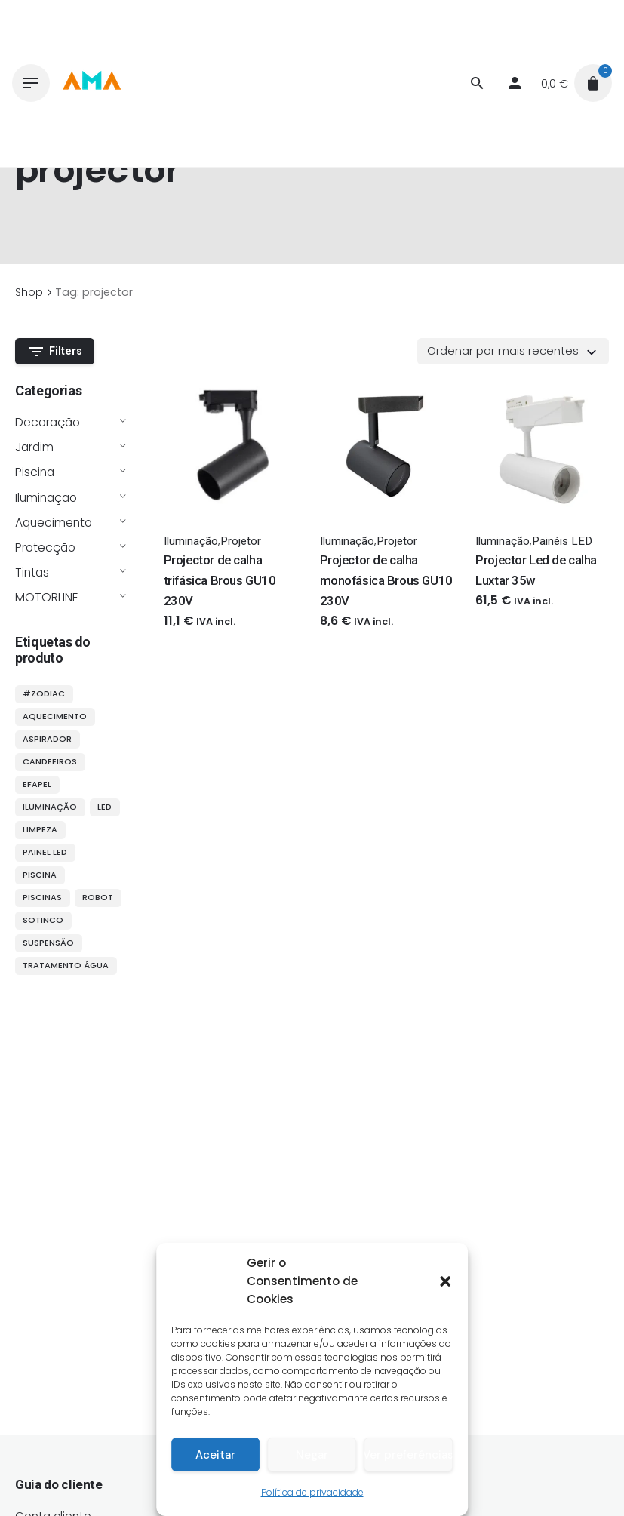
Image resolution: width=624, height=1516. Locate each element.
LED (104, 807)
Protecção (45, 547)
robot (97, 897)
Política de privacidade (312, 1492)
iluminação (50, 807)
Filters (55, 352)
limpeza (40, 829)
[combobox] (513, 351)
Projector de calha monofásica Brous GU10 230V (386, 580)
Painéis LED (562, 541)
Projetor (240, 541)
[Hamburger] (31, 83)
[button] (445, 1281)
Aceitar (215, 1454)
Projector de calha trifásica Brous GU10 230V (220, 580)
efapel (37, 784)
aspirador (47, 739)
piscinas (42, 897)
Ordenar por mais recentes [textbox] (503, 350)
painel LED (45, 852)
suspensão (48, 942)
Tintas (32, 572)
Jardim (34, 447)
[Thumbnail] (91, 83)
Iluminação (46, 498)
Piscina (34, 472)
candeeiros (50, 761)
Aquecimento (53, 522)
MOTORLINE (46, 597)
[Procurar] (477, 83)
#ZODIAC (44, 693)
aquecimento (55, 716)
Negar (312, 1454)
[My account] (514, 83)
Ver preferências (408, 1454)
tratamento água (66, 965)
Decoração (47, 422)
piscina (40, 875)
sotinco (43, 920)
